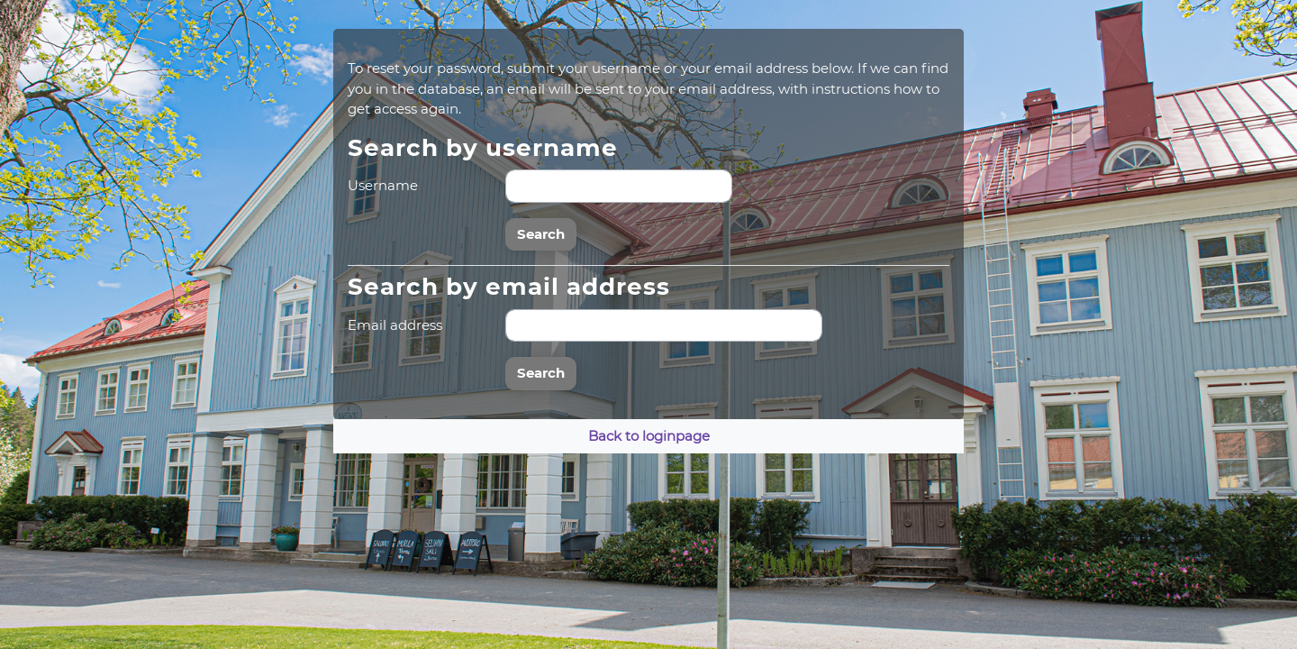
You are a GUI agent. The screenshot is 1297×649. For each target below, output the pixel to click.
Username (383, 185)
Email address (395, 325)
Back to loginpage (649, 435)
